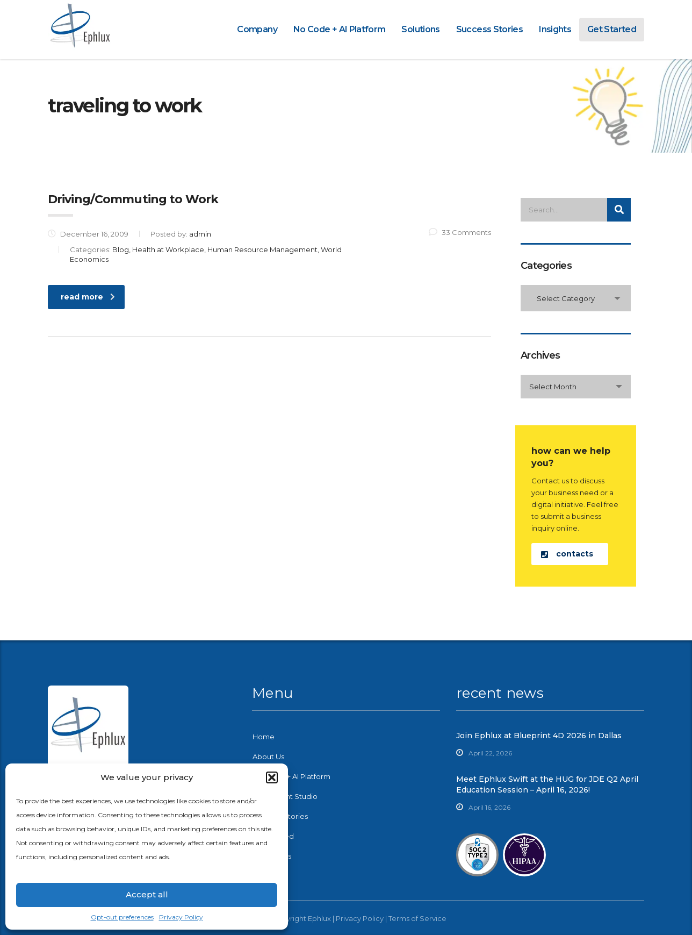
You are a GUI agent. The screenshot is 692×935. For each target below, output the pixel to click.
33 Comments (460, 232)
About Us (268, 756)
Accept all (147, 894)
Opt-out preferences (122, 917)
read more (88, 297)
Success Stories (489, 29)
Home (264, 736)
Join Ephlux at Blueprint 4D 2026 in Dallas (539, 735)
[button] (271, 777)
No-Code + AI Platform (291, 776)
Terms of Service (417, 918)
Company (257, 29)
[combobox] (576, 298)
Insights (555, 29)
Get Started (611, 29)
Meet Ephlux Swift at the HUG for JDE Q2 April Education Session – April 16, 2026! (547, 784)
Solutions (420, 29)
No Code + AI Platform (339, 29)
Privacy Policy (181, 917)
